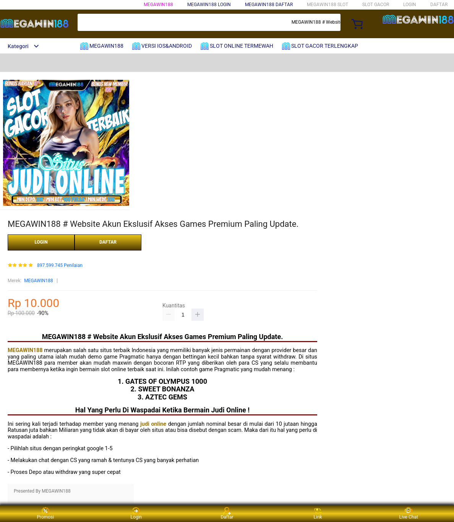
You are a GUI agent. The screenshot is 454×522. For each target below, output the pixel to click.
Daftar (227, 513)
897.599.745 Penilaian (60, 265)
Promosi (45, 513)
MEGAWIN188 (158, 4)
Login (136, 513)
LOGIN (409, 4)
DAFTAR (439, 4)
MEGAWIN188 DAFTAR (269, 4)
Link (318, 513)
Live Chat (408, 513)
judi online (153, 424)
